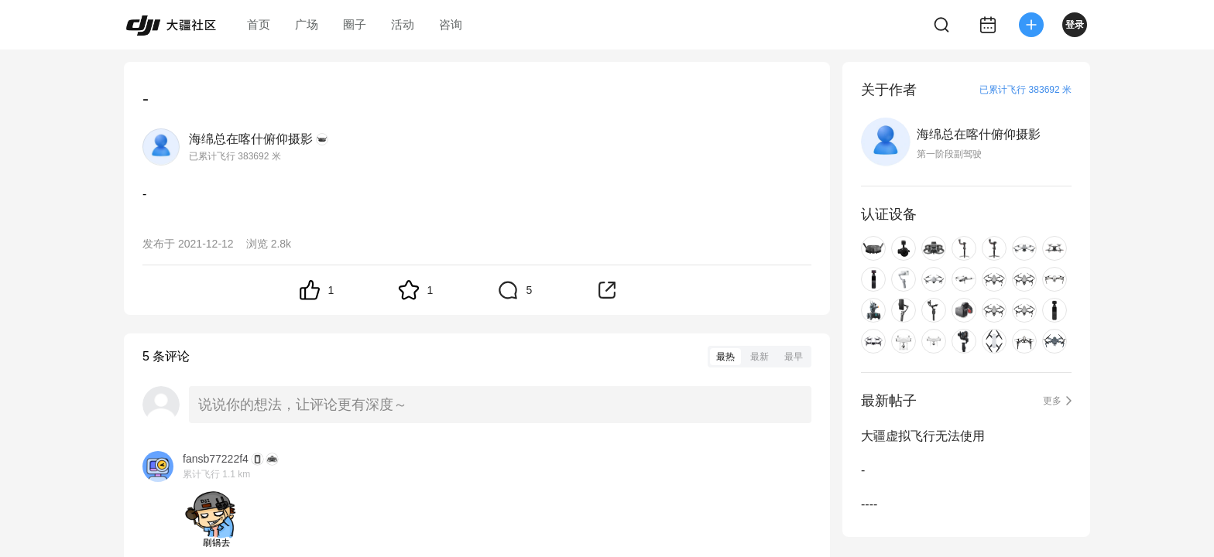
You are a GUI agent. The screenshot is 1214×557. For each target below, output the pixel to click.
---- (869, 504)
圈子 (354, 24)
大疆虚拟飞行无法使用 (923, 436)
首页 (258, 24)
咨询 (450, 24)
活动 (402, 24)
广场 (306, 24)
